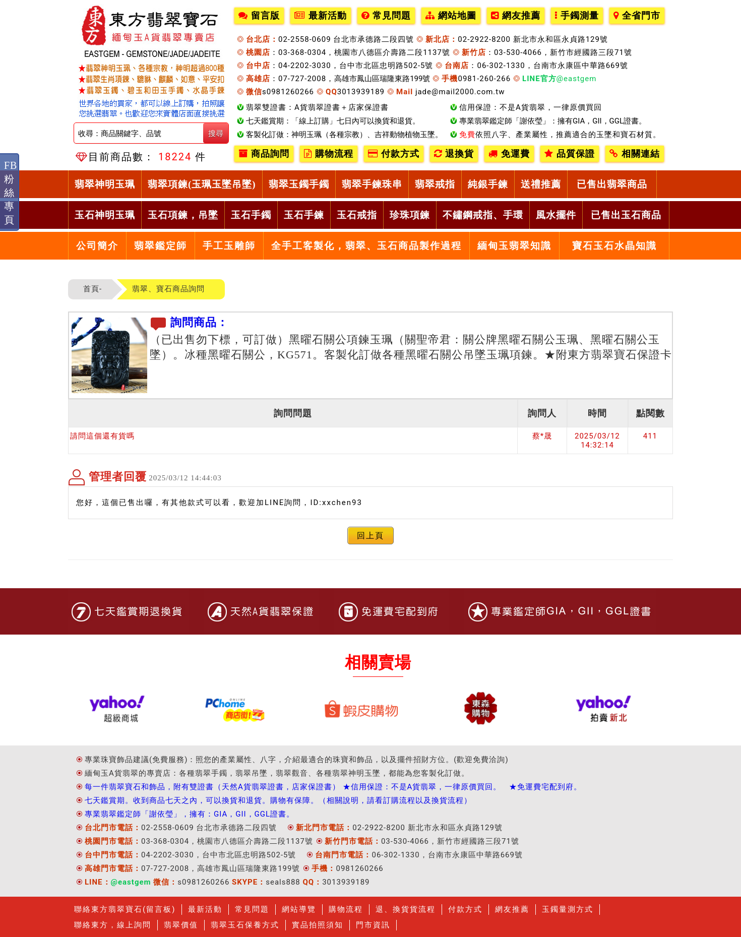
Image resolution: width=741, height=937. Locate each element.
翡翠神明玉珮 (105, 184)
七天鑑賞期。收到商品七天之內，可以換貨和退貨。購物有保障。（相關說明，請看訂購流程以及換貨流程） (278, 800)
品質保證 (569, 154)
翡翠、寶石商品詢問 (168, 288)
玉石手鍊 (304, 215)
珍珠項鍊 (410, 215)
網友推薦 (515, 16)
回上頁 (370, 535)
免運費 (509, 154)
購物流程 (328, 154)
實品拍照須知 (317, 924)
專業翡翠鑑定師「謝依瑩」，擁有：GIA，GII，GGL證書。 (189, 814)
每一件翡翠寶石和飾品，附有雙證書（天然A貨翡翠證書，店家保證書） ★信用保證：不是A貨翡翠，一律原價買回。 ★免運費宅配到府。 (333, 786)
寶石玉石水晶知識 (614, 245)
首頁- (92, 288)
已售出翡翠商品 (612, 184)
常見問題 (386, 16)
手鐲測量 (577, 16)
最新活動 (320, 16)
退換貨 (454, 154)
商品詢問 (263, 154)
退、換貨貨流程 (406, 909)
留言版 (259, 16)
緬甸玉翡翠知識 (514, 245)
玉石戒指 (357, 215)
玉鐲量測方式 (567, 909)
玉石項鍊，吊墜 (183, 215)
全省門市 (636, 16)
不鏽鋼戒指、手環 (483, 215)
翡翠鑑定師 (160, 245)
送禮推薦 (541, 184)
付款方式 (393, 154)
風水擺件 (556, 215)
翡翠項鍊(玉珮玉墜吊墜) (202, 184)
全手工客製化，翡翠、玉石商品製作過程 (366, 245)
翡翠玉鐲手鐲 (299, 184)
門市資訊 (373, 924)
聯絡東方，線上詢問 (112, 924)
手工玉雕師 (229, 245)
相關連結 (634, 154)
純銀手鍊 (488, 184)
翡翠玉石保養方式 (245, 924)
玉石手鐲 (251, 215)
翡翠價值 (181, 924)
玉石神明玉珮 (105, 215)
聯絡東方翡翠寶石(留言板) (124, 909)
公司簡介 (97, 245)
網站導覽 (299, 909)
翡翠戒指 (435, 184)
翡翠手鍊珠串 (372, 184)
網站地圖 (450, 16)
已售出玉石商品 (626, 215)
